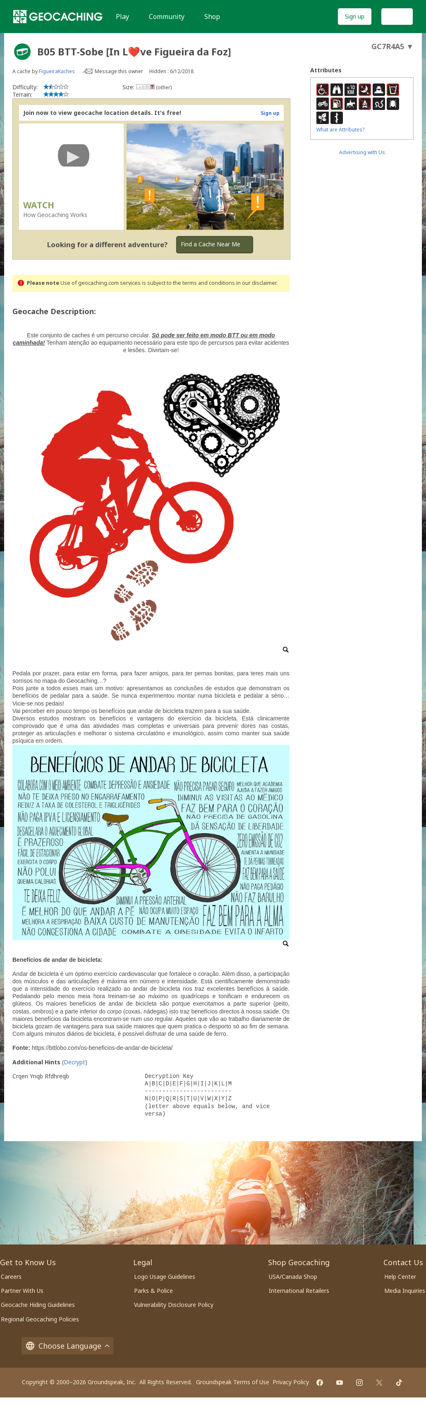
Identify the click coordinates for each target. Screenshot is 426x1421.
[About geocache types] (22, 52)
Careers (11, 1276)
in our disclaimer (256, 282)
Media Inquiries (404, 1291)
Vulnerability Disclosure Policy (173, 1305)
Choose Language (67, 1346)
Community (166, 16)
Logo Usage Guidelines (164, 1276)
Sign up (354, 16)
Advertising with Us (362, 152)
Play (122, 16)
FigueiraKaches (57, 71)
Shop (212, 16)
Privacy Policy (291, 1382)
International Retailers (299, 1291)
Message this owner (119, 71)
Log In (397, 16)
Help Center (400, 1276)
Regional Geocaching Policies (40, 1319)
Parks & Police (153, 1291)
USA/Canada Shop (293, 1276)
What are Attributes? (340, 129)
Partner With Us (22, 1291)
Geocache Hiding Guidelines (38, 1305)
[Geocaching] (58, 16)
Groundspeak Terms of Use (232, 1382)
